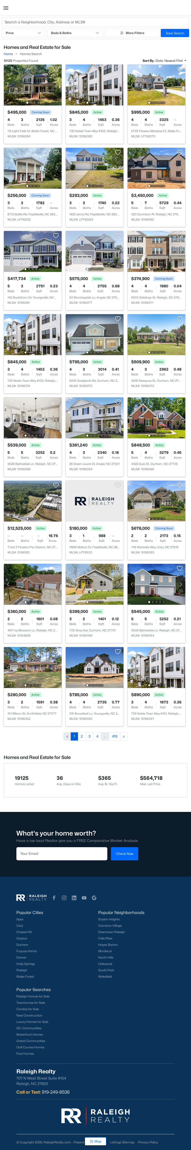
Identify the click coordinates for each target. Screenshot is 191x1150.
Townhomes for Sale (30, 1002)
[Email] (61, 853)
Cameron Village (110, 925)
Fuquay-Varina (26, 951)
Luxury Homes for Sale (32, 1022)
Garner (21, 957)
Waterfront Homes (29, 1034)
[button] (6, 8)
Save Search (175, 33)
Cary (19, 925)
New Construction (29, 1015)
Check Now (124, 854)
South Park (106, 970)
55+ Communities (29, 1028)
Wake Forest (25, 976)
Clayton (21, 938)
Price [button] (23, 33)
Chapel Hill (24, 932)
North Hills (105, 957)
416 (114, 736)
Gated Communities (30, 1041)
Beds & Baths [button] (75, 33)
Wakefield (105, 976)
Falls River (105, 938)
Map (95, 1141)
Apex (19, 919)
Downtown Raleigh (111, 932)
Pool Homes (25, 1053)
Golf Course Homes (30, 1047)
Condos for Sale (27, 1009)
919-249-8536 (56, 1092)
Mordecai (105, 951)
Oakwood (105, 964)
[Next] (124, 736)
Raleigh (21, 970)
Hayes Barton (108, 945)
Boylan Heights (109, 919)
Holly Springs (25, 964)
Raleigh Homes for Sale (33, 996)
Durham (22, 945)
